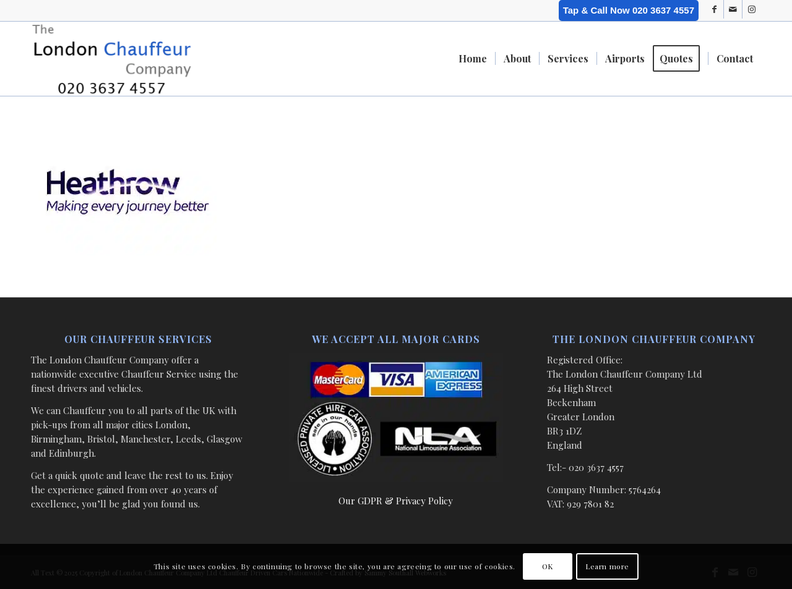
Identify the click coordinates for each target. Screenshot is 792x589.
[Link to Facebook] (714, 9)
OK (547, 566)
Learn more (607, 566)
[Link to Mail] (733, 9)
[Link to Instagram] (751, 9)
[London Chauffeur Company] (111, 59)
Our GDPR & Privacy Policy (395, 500)
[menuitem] (472, 59)
